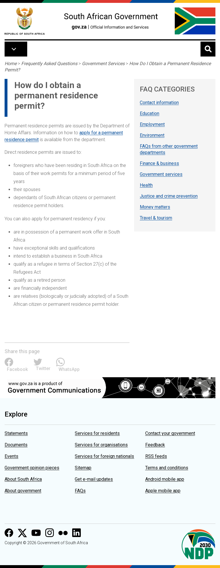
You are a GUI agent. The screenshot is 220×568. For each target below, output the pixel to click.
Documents (16, 445)
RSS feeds (156, 456)
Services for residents (97, 433)
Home (11, 63)
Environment (152, 135)
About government (23, 490)
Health (146, 185)
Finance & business (159, 163)
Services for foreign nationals (104, 456)
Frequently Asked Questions (49, 63)
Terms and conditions (166, 467)
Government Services (103, 63)
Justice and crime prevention (169, 196)
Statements (16, 433)
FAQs (80, 490)
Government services (161, 174)
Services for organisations (101, 445)
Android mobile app (164, 479)
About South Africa (23, 479)
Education (149, 113)
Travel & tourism (156, 218)
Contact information (159, 102)
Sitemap (83, 467)
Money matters (155, 207)
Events (11, 456)
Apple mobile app (162, 490)
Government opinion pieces (32, 467)
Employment (152, 124)
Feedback (155, 445)
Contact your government (170, 433)
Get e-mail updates (94, 479)
